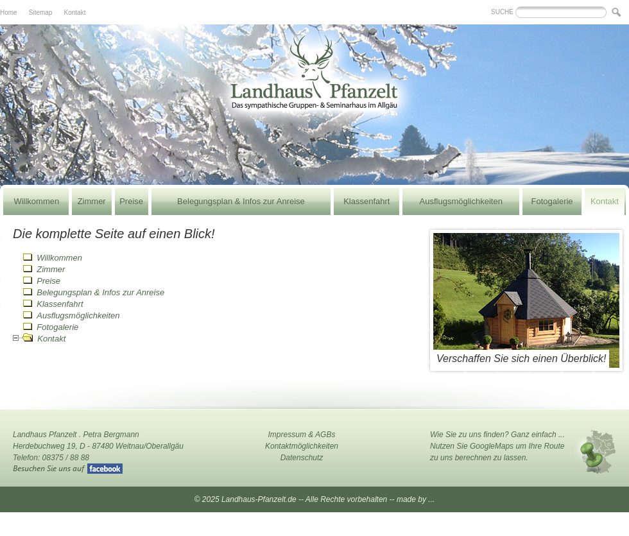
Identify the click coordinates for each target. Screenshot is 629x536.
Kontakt (75, 12)
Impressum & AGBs (302, 434)
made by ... (416, 499)
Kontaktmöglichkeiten (301, 446)
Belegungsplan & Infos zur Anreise (241, 201)
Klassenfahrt (366, 201)
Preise (131, 201)
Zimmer (92, 201)
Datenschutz (301, 457)
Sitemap (41, 12)
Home (8, 12)
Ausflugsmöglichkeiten (461, 201)
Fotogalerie (552, 201)
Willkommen (36, 201)
